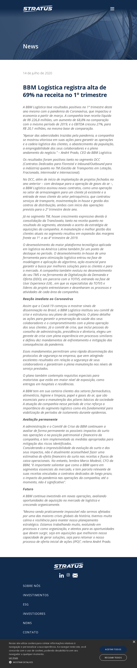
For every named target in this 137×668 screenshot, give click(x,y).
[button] (47, 662)
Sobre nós (31, 586)
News (27, 623)
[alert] (68, 653)
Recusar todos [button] (113, 657)
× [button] (134, 642)
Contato (30, 632)
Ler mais (13, 657)
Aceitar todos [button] (113, 649)
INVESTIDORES (34, 614)
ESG (26, 604)
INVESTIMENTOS (36, 595)
